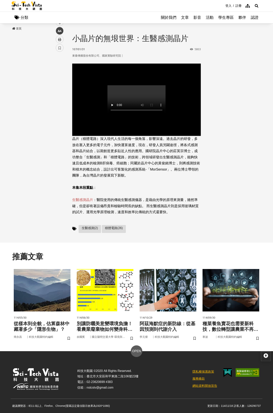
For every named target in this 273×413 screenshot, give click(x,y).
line (58, 91)
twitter (60, 82)
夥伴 (242, 17)
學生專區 (226, 17)
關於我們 (168, 17)
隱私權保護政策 (203, 371)
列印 (60, 108)
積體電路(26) (114, 228)
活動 (210, 17)
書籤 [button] (60, 117)
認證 (254, 17)
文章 (185, 17)
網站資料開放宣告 (204, 385)
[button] (256, 6)
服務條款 (198, 378)
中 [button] (59, 99)
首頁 (16, 28)
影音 (197, 17)
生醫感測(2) (90, 228)
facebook (60, 74)
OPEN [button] (136, 351)
